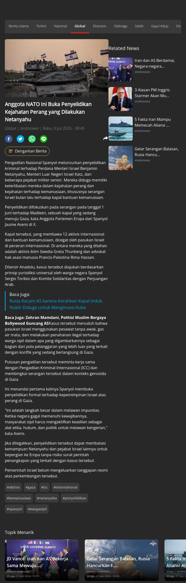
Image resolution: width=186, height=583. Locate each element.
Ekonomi (99, 26)
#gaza (30, 487)
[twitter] (20, 139)
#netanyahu (47, 498)
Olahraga (120, 26)
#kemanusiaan (19, 498)
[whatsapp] (32, 139)
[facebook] (9, 139)
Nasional (60, 26)
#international (66, 487)
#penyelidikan (74, 498)
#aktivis (13, 487)
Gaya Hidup (159, 26)
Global (80, 26)
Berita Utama (19, 26)
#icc (44, 487)
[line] (43, 139)
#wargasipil (37, 509)
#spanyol (14, 509)
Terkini (41, 26)
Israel (75, 168)
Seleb (139, 26)
